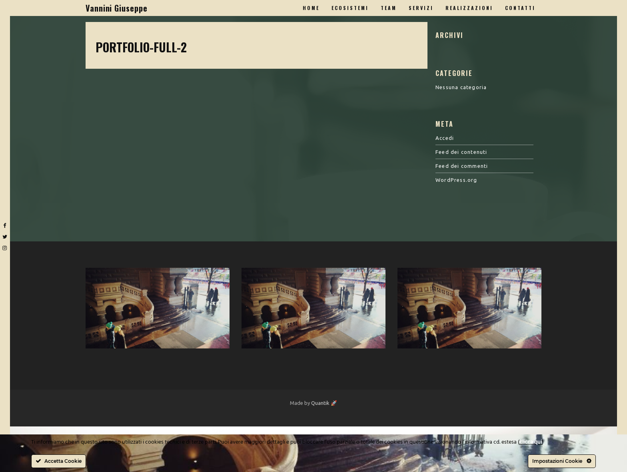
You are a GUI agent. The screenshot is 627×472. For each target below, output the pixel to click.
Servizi (421, 7)
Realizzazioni (469, 7)
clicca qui (530, 442)
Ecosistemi (350, 7)
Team (389, 7)
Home (311, 7)
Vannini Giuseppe (116, 8)
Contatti (520, 7)
